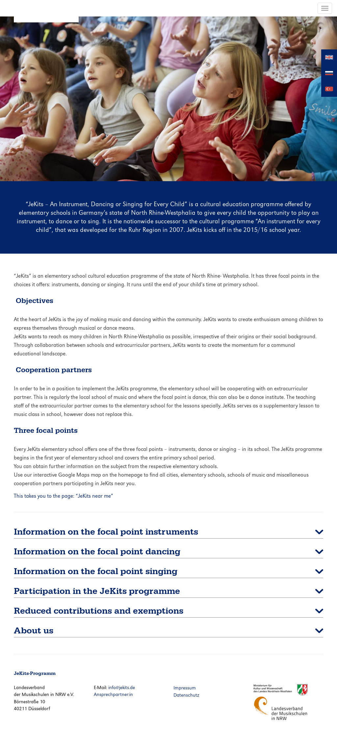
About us (33, 630)
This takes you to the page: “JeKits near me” (63, 496)
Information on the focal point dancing (97, 551)
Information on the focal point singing (95, 571)
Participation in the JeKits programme (97, 591)
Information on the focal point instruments (106, 531)
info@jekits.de (121, 687)
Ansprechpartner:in (113, 694)
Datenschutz (186, 695)
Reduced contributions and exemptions (98, 610)
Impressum (184, 688)
